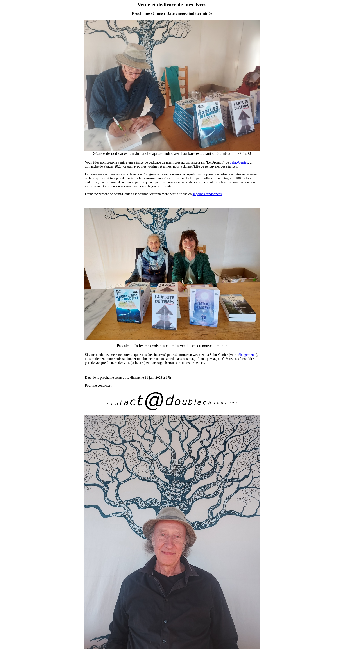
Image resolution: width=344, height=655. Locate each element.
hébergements (246, 355)
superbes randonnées (207, 194)
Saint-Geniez (239, 162)
